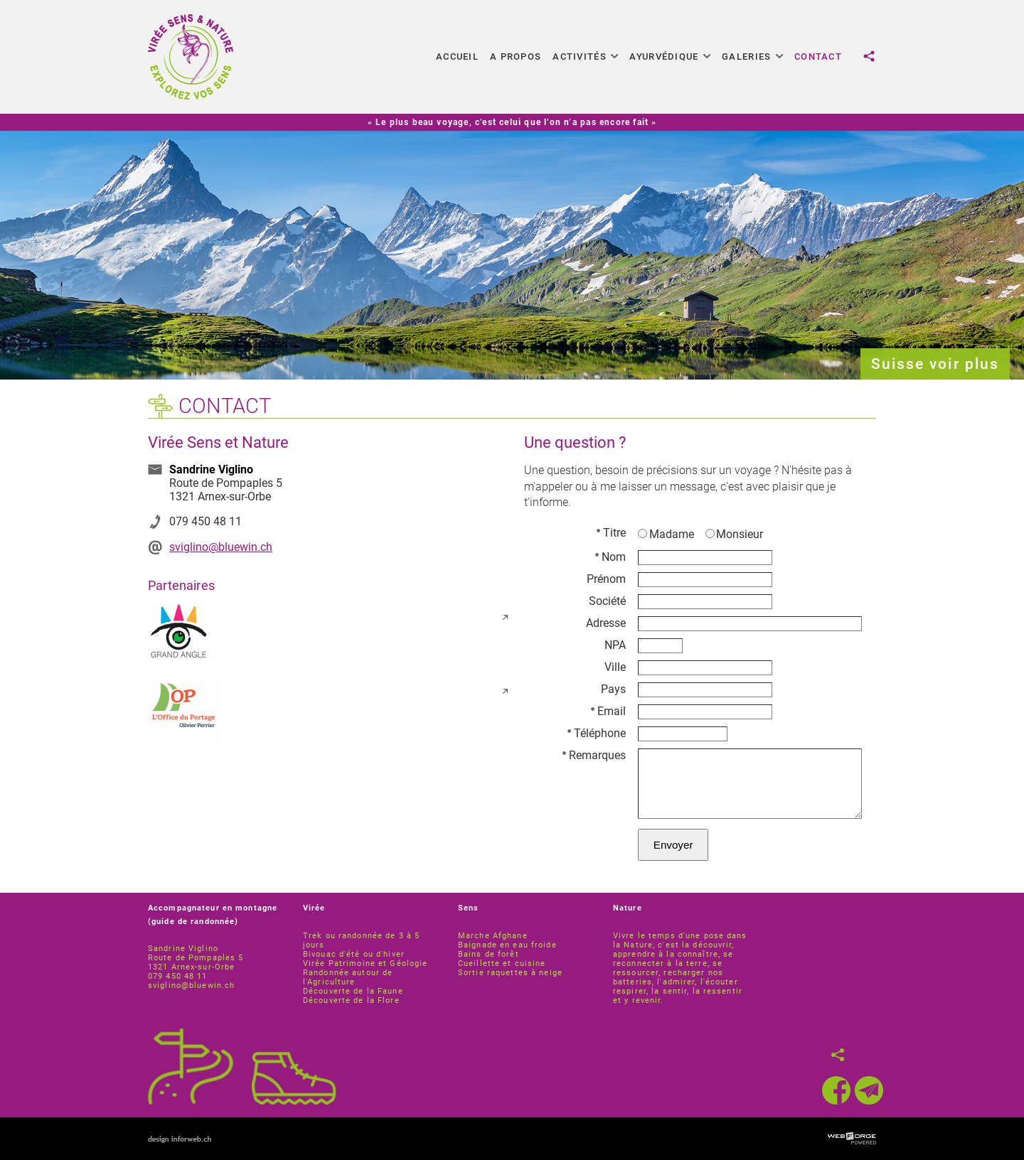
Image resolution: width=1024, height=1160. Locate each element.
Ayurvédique (669, 56)
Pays (613, 689)
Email (608, 711)
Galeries (752, 56)
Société (607, 601)
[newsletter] (869, 1090)
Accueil (457, 56)
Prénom (606, 579)
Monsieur (734, 534)
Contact (818, 56)
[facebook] (836, 1090)
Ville (615, 667)
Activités (585, 56)
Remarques (594, 755)
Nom (610, 557)
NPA (615, 645)
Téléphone (596, 733)
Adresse (606, 623)
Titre (611, 532)
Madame (666, 534)
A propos (515, 56)
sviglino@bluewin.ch (220, 547)
